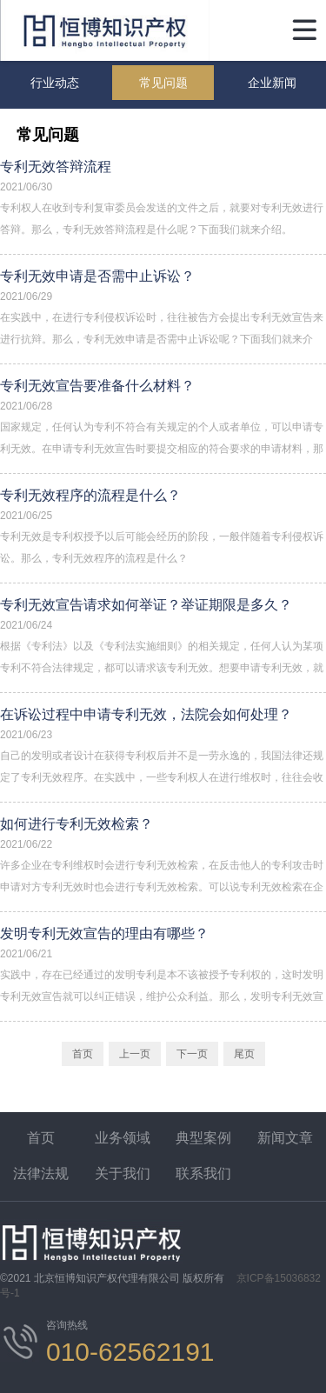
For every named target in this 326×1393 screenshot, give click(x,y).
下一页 (192, 1054)
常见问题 (163, 83)
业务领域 (122, 1137)
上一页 (134, 1054)
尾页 (244, 1054)
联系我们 (203, 1173)
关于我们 (122, 1173)
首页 (82, 1054)
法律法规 (41, 1173)
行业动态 (54, 83)
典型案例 (203, 1137)
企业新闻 (272, 83)
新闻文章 (285, 1137)
